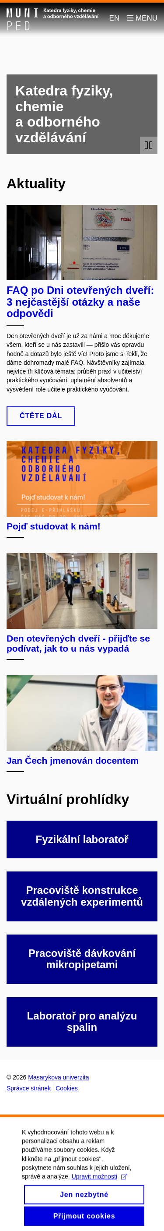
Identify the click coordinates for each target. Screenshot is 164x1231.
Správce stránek (29, 1088)
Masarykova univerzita (58, 1077)
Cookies (67, 1088)
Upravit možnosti (99, 1183)
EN (114, 18)
